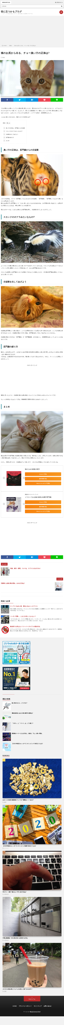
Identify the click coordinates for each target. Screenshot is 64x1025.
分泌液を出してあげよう (10, 134)
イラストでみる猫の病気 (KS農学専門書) (38, 497)
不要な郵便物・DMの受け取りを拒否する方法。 (16, 938)
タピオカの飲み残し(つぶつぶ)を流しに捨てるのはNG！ (18, 989)
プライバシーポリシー (25, 1006)
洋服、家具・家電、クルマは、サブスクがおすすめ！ (25, 568)
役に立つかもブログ (11, 11)
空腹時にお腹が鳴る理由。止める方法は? (13, 583)
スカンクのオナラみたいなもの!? (12, 131)
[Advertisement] (32, 30)
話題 (5, 991)
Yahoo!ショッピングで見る (43, 483)
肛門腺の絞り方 (8, 137)
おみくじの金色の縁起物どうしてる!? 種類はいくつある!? (18, 800)
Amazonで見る (43, 474)
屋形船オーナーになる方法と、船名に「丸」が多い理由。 (27, 733)
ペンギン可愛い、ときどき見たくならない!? (23, 616)
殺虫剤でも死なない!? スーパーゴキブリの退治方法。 (25, 626)
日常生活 (6, 894)
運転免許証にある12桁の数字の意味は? (22, 713)
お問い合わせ (47, 1006)
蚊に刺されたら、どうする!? (19, 703)
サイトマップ (38, 1006)
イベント (6, 848)
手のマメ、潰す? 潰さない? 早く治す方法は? (14, 892)
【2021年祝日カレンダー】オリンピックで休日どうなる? (27, 743)
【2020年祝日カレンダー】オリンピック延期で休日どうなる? (19, 846)
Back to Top (32, 999)
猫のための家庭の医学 (32, 469)
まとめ (6, 141)
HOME (15, 1006)
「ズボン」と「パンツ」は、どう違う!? (22, 723)
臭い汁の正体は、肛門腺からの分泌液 (14, 128)
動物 (3, 57)
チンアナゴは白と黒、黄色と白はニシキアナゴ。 (24, 606)
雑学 (5, 802)
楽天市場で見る (43, 478)
